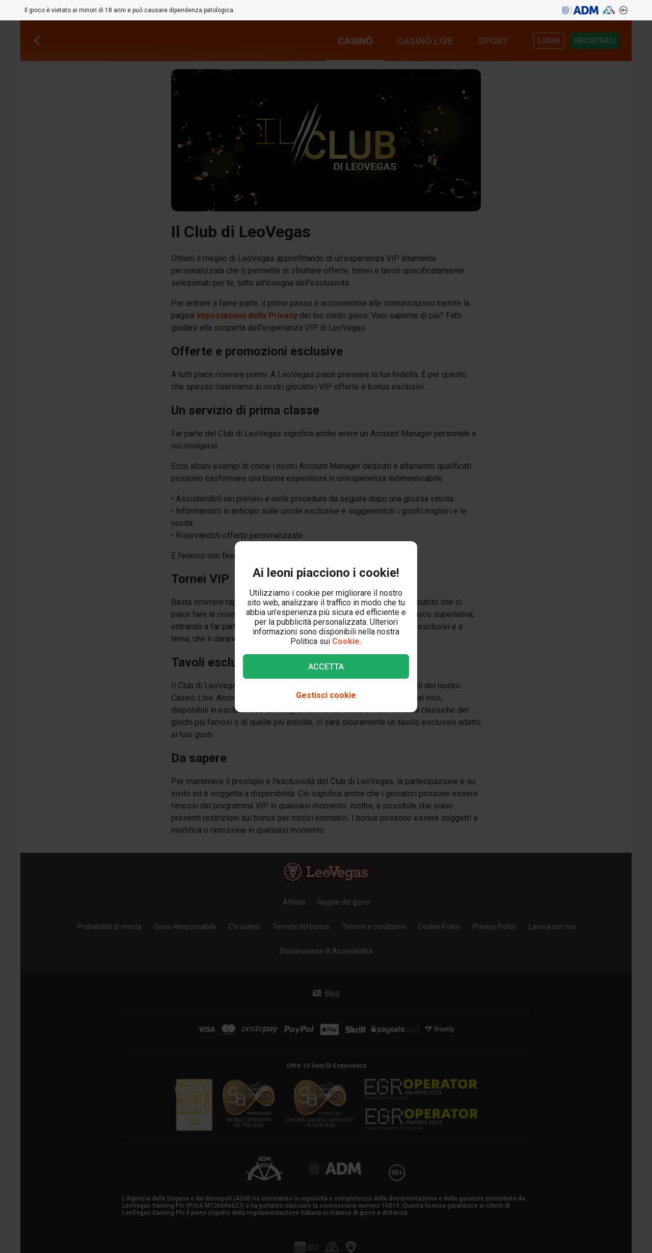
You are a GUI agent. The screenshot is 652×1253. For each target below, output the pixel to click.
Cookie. (347, 641)
